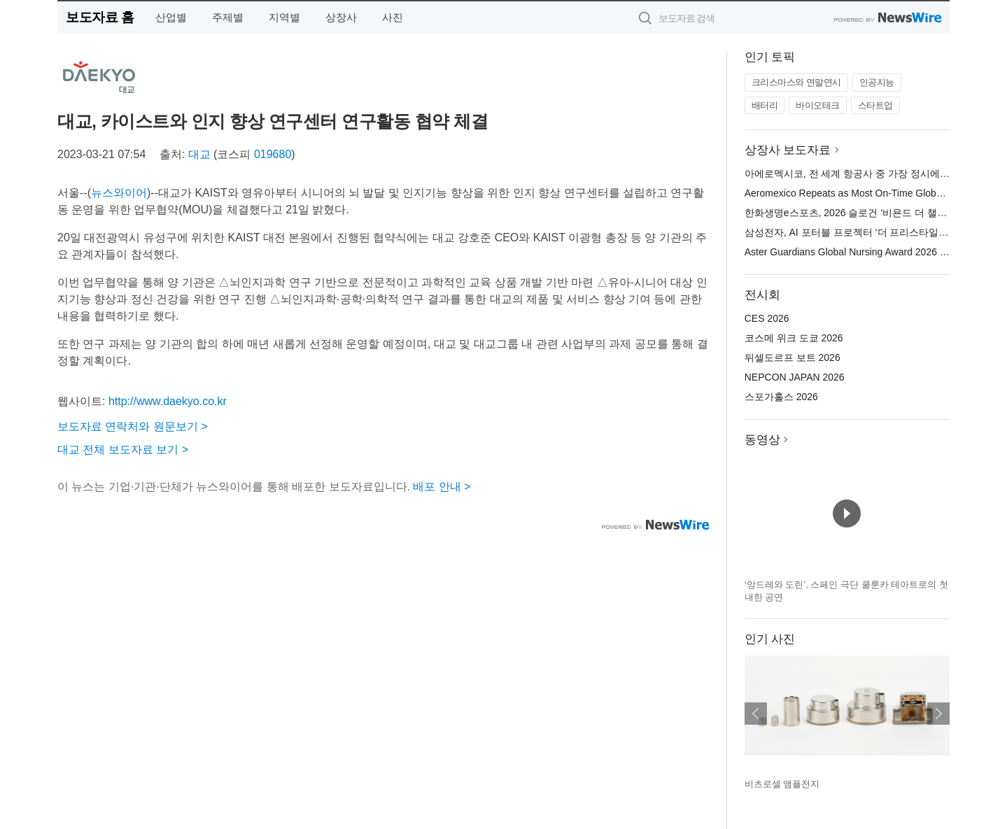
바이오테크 (818, 105)
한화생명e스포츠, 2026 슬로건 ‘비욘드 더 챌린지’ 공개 (863, 212)
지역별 (284, 17)
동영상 (762, 439)
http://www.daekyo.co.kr (167, 401)
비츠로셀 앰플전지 (782, 784)
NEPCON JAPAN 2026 (795, 377)
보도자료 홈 (100, 17)
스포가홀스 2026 (781, 396)
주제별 (228, 17)
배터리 (765, 105)
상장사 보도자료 (788, 150)
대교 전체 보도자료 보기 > (122, 449)
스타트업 (875, 105)
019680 (272, 154)
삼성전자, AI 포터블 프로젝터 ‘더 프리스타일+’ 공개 (857, 232)
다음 (938, 713)
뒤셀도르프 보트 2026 (792, 357)
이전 (756, 713)
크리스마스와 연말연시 (796, 82)
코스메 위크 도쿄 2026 (794, 337)
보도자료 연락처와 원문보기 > (132, 426)
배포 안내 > (441, 487)
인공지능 (876, 82)
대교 (199, 154)
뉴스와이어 (119, 193)
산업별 (171, 17)
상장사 (341, 17)
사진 (392, 17)
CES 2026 (767, 318)
